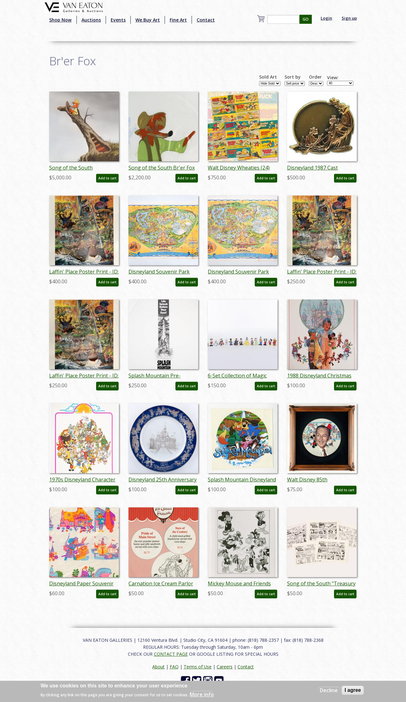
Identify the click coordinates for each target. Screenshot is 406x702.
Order (315, 77)
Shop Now (60, 20)
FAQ (174, 667)
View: (332, 77)
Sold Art (268, 77)
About (158, 667)
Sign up (349, 18)
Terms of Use (198, 667)
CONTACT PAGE (171, 654)
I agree (352, 690)
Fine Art (178, 20)
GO (306, 19)
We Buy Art (147, 20)
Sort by (293, 77)
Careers (224, 667)
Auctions (91, 20)
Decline (329, 690)
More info (202, 694)
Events (118, 20)
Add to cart (107, 178)
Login (326, 18)
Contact (206, 20)
